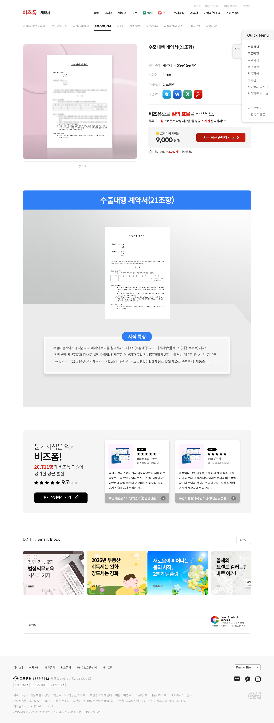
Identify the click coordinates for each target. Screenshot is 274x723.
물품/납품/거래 (187, 65)
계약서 (166, 65)
